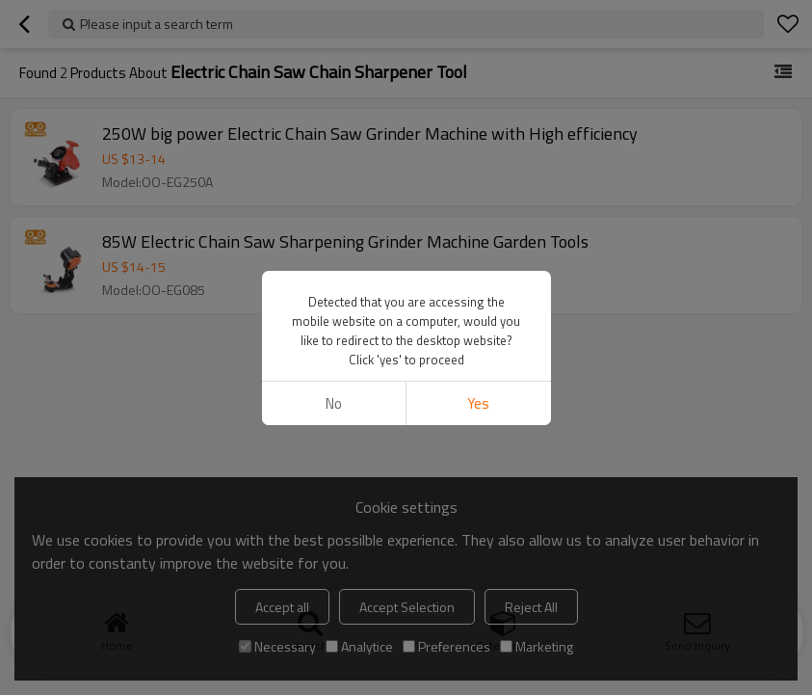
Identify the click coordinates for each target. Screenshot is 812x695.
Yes (478, 403)
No (334, 403)
